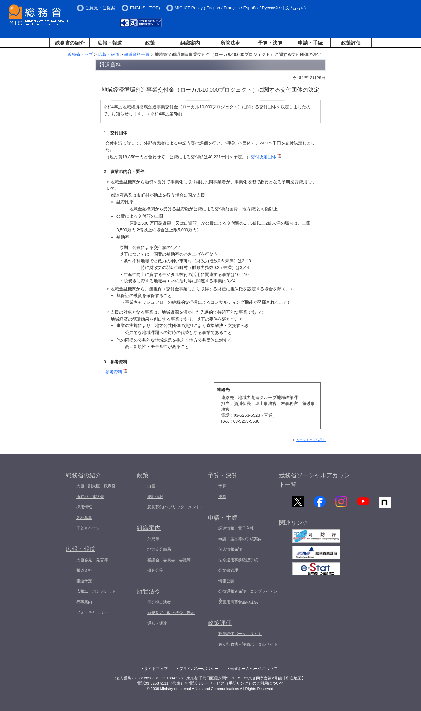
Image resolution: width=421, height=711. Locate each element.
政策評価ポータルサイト (240, 634)
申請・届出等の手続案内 (240, 539)
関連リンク (294, 526)
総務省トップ (80, 54)
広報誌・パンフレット (96, 591)
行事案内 (84, 602)
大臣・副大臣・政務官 (96, 486)
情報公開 (226, 581)
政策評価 (351, 43)
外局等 (153, 539)
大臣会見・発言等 (92, 560)
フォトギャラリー (92, 612)
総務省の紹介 (70, 43)
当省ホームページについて (253, 669)
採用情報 (84, 507)
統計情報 (155, 496)
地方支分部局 (159, 549)
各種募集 (84, 517)
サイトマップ (156, 669)
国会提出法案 (159, 602)
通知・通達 (157, 623)
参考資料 (116, 371)
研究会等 (155, 570)
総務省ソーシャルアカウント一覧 (314, 480)
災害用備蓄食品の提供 (238, 602)
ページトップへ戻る (311, 440)
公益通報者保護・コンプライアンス (248, 595)
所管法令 (230, 43)
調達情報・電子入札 (236, 528)
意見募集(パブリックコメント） (175, 507)
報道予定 (84, 581)
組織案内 (190, 43)
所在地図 (294, 678)
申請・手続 (310, 43)
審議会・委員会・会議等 (169, 560)
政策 (150, 43)
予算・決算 (270, 43)
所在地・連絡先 (90, 496)
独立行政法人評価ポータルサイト (248, 644)
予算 (222, 486)
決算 (222, 496)
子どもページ (88, 528)
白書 (151, 486)
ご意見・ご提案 (100, 7)
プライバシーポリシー (199, 669)
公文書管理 (228, 570)
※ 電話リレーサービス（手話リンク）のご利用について (234, 683)
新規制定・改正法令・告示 (171, 613)
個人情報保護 (230, 549)
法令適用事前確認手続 (238, 560)
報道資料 (84, 570)
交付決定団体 (266, 156)
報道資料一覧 (137, 54)
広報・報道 (109, 43)
